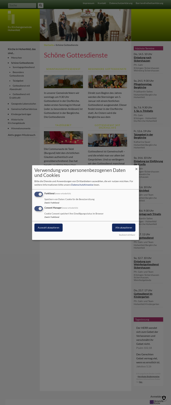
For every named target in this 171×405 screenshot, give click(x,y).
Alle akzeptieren (123, 227)
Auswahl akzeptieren (48, 227)
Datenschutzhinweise (82, 184)
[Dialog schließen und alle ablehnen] (136, 167)
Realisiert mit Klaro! (127, 235)
